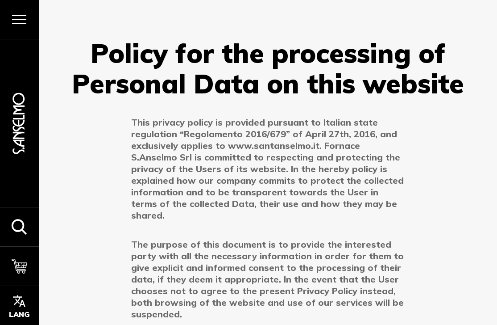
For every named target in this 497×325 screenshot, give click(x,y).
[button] (19, 226)
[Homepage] (19, 123)
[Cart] (19, 266)
